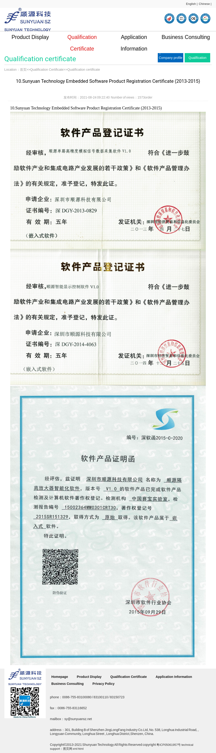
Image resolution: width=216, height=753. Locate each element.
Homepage (59, 677)
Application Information (134, 43)
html (81, 748)
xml (75, 748)
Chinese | (205, 4)
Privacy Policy (104, 684)
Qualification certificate (83, 69)
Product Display (30, 37)
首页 (23, 69)
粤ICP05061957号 (168, 745)
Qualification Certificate (82, 43)
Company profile (170, 58)
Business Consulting (185, 37)
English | (192, 4)
